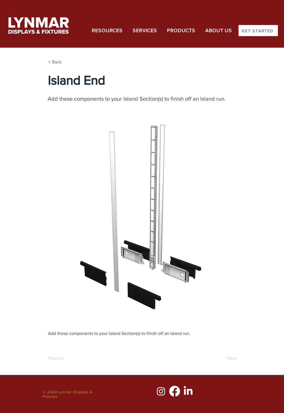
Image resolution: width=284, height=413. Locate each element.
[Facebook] (174, 391)
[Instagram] (161, 391)
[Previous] (66, 358)
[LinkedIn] (188, 391)
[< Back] (66, 62)
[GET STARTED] (258, 30)
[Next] (223, 358)
